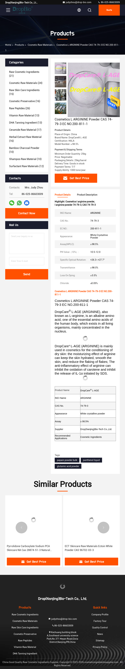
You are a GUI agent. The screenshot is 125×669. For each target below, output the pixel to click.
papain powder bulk (67, 460)
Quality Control (100, 627)
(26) (19, 108)
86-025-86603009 (109, 2)
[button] (60, 113)
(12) (26, 166)
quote (109, 10)
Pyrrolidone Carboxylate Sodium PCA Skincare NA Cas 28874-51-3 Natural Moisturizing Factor (28, 548)
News (100, 634)
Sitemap (100, 640)
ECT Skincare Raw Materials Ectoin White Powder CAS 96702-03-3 (88, 548)
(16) (24, 101)
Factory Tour (100, 621)
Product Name (62, 390)
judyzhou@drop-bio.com (76, 2)
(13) (24, 115)
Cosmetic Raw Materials (40, 45)
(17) (25, 129)
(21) (24, 73)
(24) (25, 83)
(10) (24, 149)
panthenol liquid (91, 460)
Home (8, 45)
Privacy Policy (100, 647)
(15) (24, 92)
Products (19, 45)
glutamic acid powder (68, 466)
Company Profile (99, 614)
